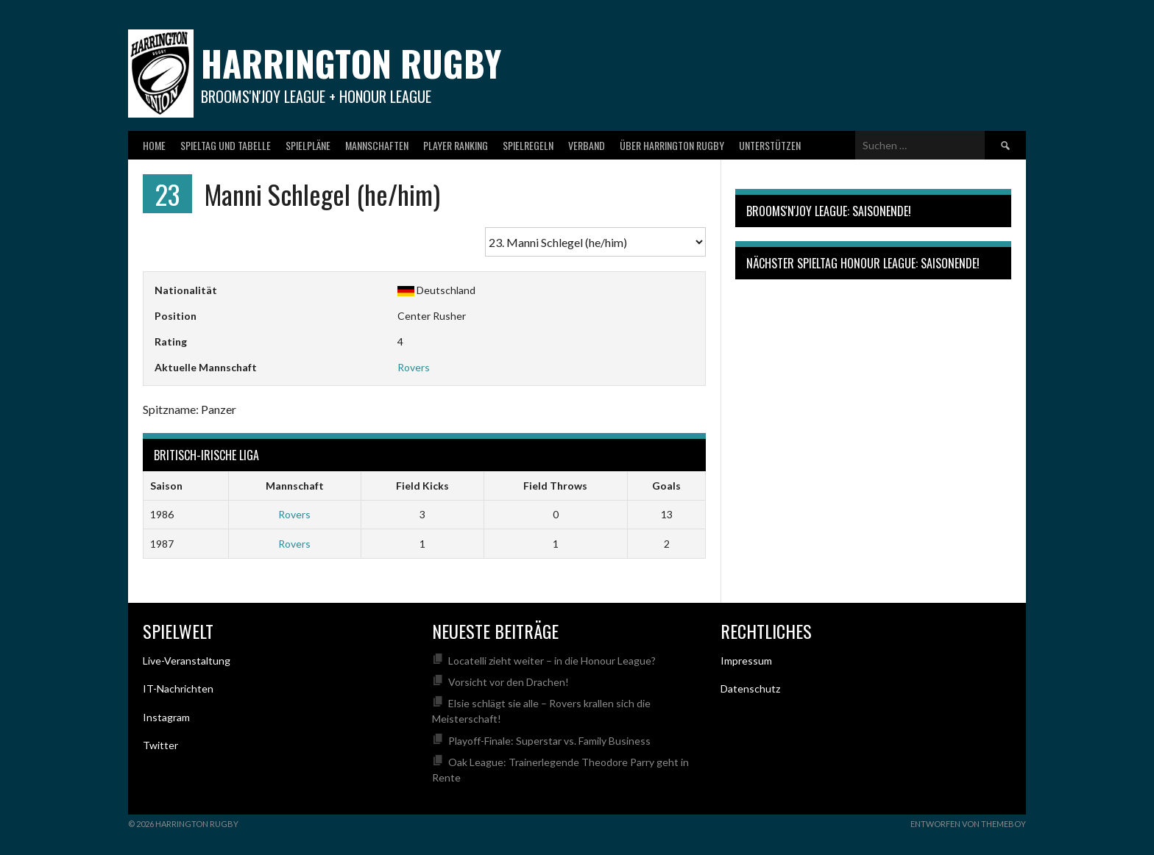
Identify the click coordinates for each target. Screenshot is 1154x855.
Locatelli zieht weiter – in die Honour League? (552, 660)
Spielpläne (308, 145)
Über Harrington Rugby (672, 145)
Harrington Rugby (351, 63)
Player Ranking (455, 145)
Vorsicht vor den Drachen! (508, 682)
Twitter (160, 745)
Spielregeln (528, 145)
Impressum (746, 660)
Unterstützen (770, 145)
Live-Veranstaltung (186, 660)
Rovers (413, 367)
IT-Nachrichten (178, 688)
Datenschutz (750, 688)
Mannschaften (376, 145)
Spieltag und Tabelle (225, 145)
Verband (586, 145)
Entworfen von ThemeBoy (968, 824)
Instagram (166, 717)
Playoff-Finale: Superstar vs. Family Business (549, 740)
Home (154, 145)
